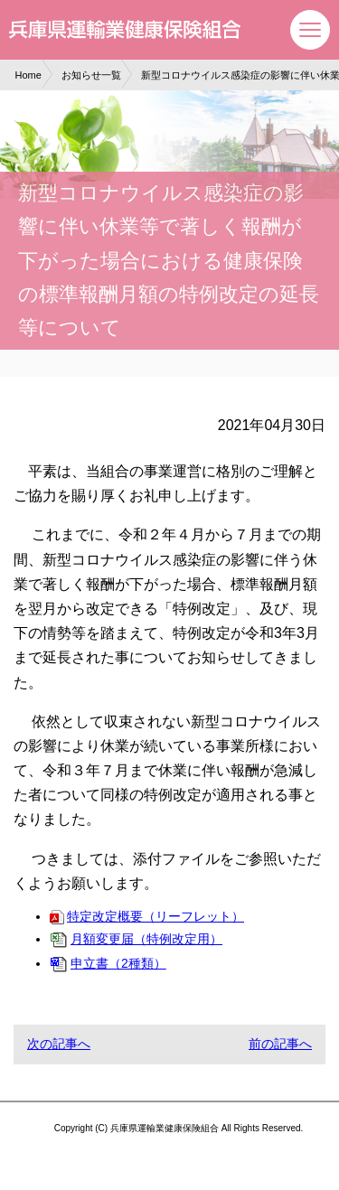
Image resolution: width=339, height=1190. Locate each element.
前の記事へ (280, 1043)
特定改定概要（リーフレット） (147, 916)
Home (28, 75)
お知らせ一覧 (91, 75)
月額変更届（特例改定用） (136, 939)
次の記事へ (58, 1043)
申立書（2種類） (108, 963)
